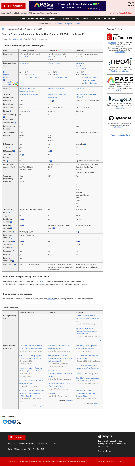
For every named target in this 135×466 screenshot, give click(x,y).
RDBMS (50, 57)
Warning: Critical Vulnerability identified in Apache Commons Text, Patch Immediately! (60, 358)
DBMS (4, 29)
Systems (52, 18)
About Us (11, 444)
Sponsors (86, 18)
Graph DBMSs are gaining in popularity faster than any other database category (86, 331)
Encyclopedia (66, 18)
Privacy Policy (42, 444)
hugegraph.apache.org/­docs (28, 94)
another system (18, 39)
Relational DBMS (54, 63)
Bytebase (58, 24)
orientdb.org (80, 88)
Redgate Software (126, 13)
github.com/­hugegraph (27, 88)
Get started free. (120, 109)
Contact (53, 444)
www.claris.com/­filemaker (56, 88)
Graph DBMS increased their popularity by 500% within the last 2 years (88, 318)
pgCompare (112, 43)
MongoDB (68, 24)
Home (22, 18)
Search (97, 18)
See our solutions (104, 451)
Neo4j (78, 24)
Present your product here (120, 135)
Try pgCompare (120, 52)
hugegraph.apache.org (26, 91)
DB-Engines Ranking (37, 18)
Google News (41, 406)
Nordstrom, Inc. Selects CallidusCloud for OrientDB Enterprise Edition (85, 393)
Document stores (91, 77)
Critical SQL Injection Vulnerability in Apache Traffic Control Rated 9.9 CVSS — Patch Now (31, 393)
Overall (31, 75)
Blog (77, 18)
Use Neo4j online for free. (120, 71)
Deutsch (131, 5)
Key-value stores (91, 83)
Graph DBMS (24, 57)
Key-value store (81, 69)
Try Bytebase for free (120, 127)
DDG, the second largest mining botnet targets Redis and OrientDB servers (87, 368)
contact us (42, 281)
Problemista (52, 393)
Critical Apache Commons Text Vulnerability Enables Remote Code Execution (60, 373)
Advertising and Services (26, 444)
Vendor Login (109, 18)
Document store (81, 63)
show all (99, 341)
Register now (120, 90)
